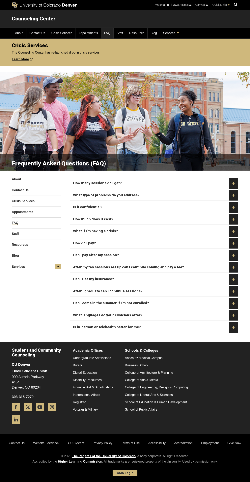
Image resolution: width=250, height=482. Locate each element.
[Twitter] (29, 413)
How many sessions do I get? (155, 183)
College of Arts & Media (141, 380)
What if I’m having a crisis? (155, 231)
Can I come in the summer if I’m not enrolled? (155, 303)
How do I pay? (155, 243)
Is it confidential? (155, 207)
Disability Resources (87, 380)
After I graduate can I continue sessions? (155, 291)
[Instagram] (53, 413)
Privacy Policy (102, 443)
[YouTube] (41, 413)
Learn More (22, 59)
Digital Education (85, 372)
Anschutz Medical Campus (143, 358)
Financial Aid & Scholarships (93, 387)
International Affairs (86, 395)
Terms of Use (130, 443)
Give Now (234, 443)
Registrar (79, 402)
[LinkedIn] (17, 425)
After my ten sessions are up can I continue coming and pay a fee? (155, 267)
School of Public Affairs (141, 409)
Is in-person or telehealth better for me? (155, 327)
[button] (58, 266)
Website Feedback (46, 443)
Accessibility (157, 443)
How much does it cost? (155, 219)
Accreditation (183, 443)
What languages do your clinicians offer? (155, 315)
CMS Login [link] (125, 473)
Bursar (77, 365)
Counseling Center (33, 19)
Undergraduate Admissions (92, 358)
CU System (76, 443)
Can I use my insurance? (155, 279)
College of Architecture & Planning (149, 372)
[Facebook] (17, 413)
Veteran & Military (85, 409)
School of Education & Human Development (156, 402)
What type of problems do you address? (155, 195)
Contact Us (17, 443)
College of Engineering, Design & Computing (156, 387)
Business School (136, 365)
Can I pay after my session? (155, 255)
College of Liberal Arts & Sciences (149, 395)
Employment (210, 443)
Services (171, 33)
